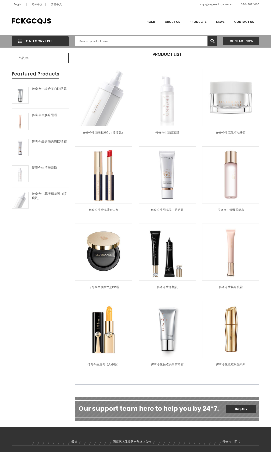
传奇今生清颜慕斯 (44, 167)
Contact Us (244, 22)
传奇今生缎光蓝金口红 (104, 210)
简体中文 (37, 4)
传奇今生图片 (231, 442)
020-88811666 (250, 4)
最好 (74, 442)
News (220, 22)
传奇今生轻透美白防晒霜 (49, 89)
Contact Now (241, 41)
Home (151, 22)
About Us (172, 22)
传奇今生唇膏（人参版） (103, 364)
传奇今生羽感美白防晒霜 (49, 141)
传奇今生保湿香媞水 (230, 210)
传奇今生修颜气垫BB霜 (103, 287)
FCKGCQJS (31, 21)
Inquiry (241, 409)
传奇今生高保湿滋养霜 (231, 133)
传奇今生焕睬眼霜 (44, 115)
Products (198, 22)
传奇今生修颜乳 (167, 287)
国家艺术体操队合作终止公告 (132, 442)
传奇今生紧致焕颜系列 (231, 364)
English (18, 4)
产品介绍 (24, 58)
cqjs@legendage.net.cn (217, 4)
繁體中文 (56, 4)
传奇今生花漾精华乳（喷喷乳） (49, 196)
